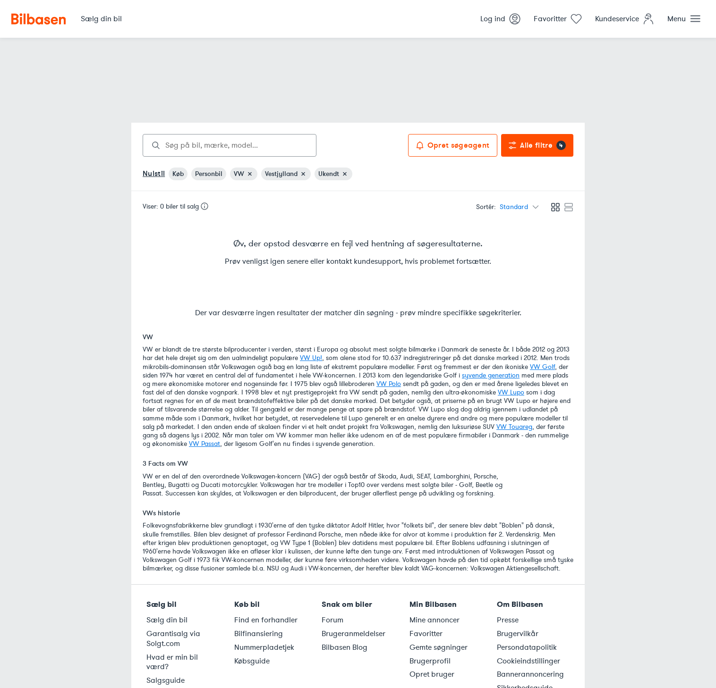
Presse (508, 620)
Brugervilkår (517, 634)
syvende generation (491, 375)
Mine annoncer (434, 620)
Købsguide (252, 661)
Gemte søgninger (438, 647)
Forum (332, 620)
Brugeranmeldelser (353, 634)
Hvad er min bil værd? (172, 662)
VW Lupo (511, 392)
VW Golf (542, 366)
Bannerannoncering (530, 674)
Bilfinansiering (258, 634)
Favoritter (426, 634)
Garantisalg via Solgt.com (173, 639)
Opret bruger (431, 674)
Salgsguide (165, 680)
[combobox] (229, 145)
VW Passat (204, 443)
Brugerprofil (430, 661)
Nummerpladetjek (264, 647)
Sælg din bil (167, 620)
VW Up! (311, 357)
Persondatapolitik (527, 647)
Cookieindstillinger (528, 661)
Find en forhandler (266, 620)
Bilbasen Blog (344, 647)
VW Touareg (514, 426)
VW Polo (388, 383)
